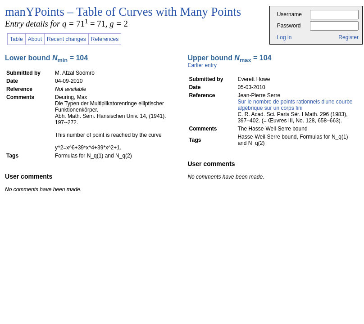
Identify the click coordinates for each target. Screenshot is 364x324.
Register (348, 37)
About (35, 39)
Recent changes (66, 39)
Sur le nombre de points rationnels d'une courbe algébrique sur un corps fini (294, 105)
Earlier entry (202, 65)
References (104, 39)
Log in (284, 37)
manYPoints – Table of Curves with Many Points (123, 11)
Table (16, 39)
